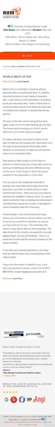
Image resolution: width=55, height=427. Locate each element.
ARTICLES (29, 422)
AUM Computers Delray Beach (27, 12)
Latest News (17, 279)
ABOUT (12, 422)
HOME (6, 422)
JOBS (35, 425)
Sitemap (27, 417)
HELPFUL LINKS (41, 422)
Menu (30, 56)
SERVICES (20, 422)
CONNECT (28, 425)
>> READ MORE (9, 376)
